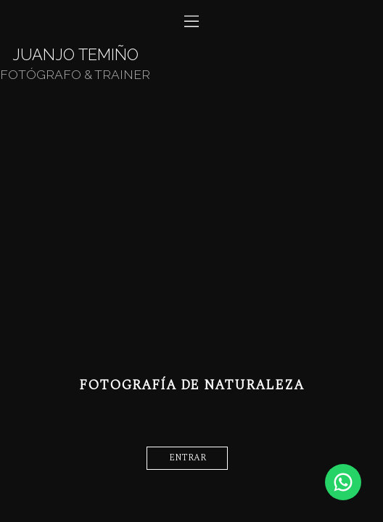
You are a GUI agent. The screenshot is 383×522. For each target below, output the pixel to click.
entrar (187, 458)
